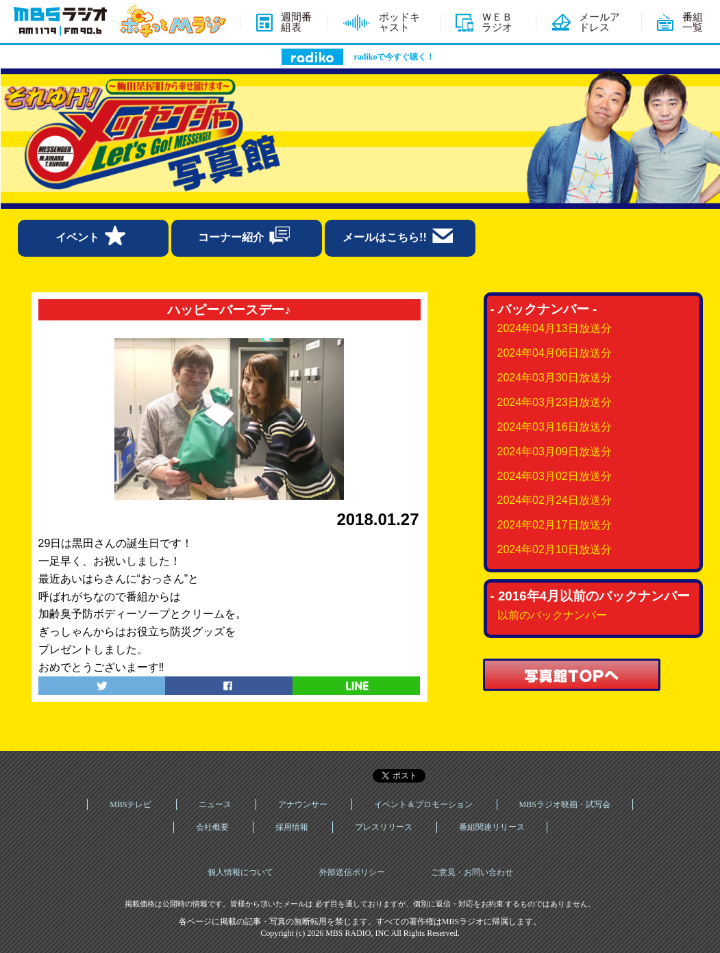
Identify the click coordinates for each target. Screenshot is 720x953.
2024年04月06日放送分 (554, 353)
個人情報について (240, 872)
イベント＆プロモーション (423, 804)
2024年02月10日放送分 (554, 549)
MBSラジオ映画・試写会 (564, 804)
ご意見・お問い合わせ (472, 872)
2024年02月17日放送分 (554, 525)
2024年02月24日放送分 (554, 500)
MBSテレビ (130, 804)
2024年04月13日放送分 (554, 328)
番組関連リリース (492, 827)
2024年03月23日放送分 (554, 402)
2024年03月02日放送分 (554, 476)
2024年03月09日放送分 (554, 451)
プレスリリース (383, 827)
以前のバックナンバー (552, 615)
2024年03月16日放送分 (554, 427)
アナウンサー (302, 804)
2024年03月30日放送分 (554, 377)
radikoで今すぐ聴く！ (393, 57)
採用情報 (291, 827)
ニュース (215, 804)
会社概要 (212, 827)
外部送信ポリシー (352, 872)
